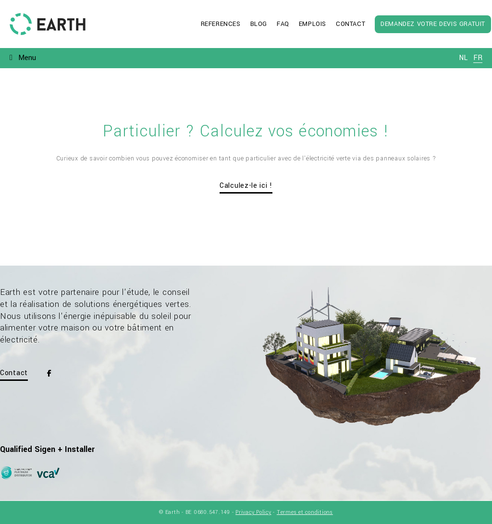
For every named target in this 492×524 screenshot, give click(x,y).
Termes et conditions (305, 512)
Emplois (312, 24)
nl (463, 58)
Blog (258, 24)
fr (477, 58)
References (221, 24)
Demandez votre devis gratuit (433, 24)
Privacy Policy (253, 512)
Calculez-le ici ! (246, 186)
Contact (350, 24)
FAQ (283, 24)
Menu (27, 58)
